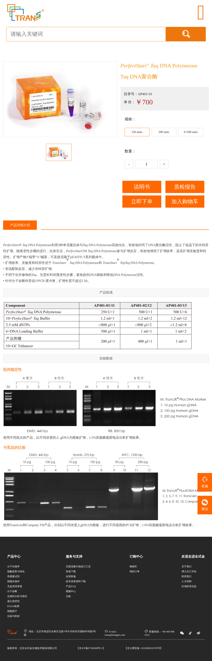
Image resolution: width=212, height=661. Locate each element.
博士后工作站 (189, 571)
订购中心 (136, 556)
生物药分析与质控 (17, 596)
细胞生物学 (13, 581)
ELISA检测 (13, 606)
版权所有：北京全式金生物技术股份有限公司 (32, 648)
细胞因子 (12, 611)
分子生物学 (13, 566)
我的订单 (135, 571)
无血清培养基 (14, 586)
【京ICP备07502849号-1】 (91, 648)
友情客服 (71, 576)
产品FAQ (71, 586)
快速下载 (71, 571)
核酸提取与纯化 (16, 571)
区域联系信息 (189, 586)
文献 (68, 596)
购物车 (133, 566)
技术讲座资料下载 (76, 581)
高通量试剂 (13, 576)
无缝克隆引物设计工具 (78, 566)
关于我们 (187, 566)
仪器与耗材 (13, 616)
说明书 (142, 187)
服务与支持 (74, 556)
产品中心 (13, 556)
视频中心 (71, 591)
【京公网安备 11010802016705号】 (144, 648)
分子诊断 (12, 591)
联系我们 (187, 576)
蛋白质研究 (13, 601)
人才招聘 (187, 581)
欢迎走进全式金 (193, 556)
